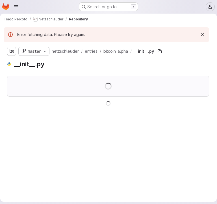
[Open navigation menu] (16, 6)
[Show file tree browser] (13, 51)
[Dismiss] (200, 34)
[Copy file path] (161, 51)
